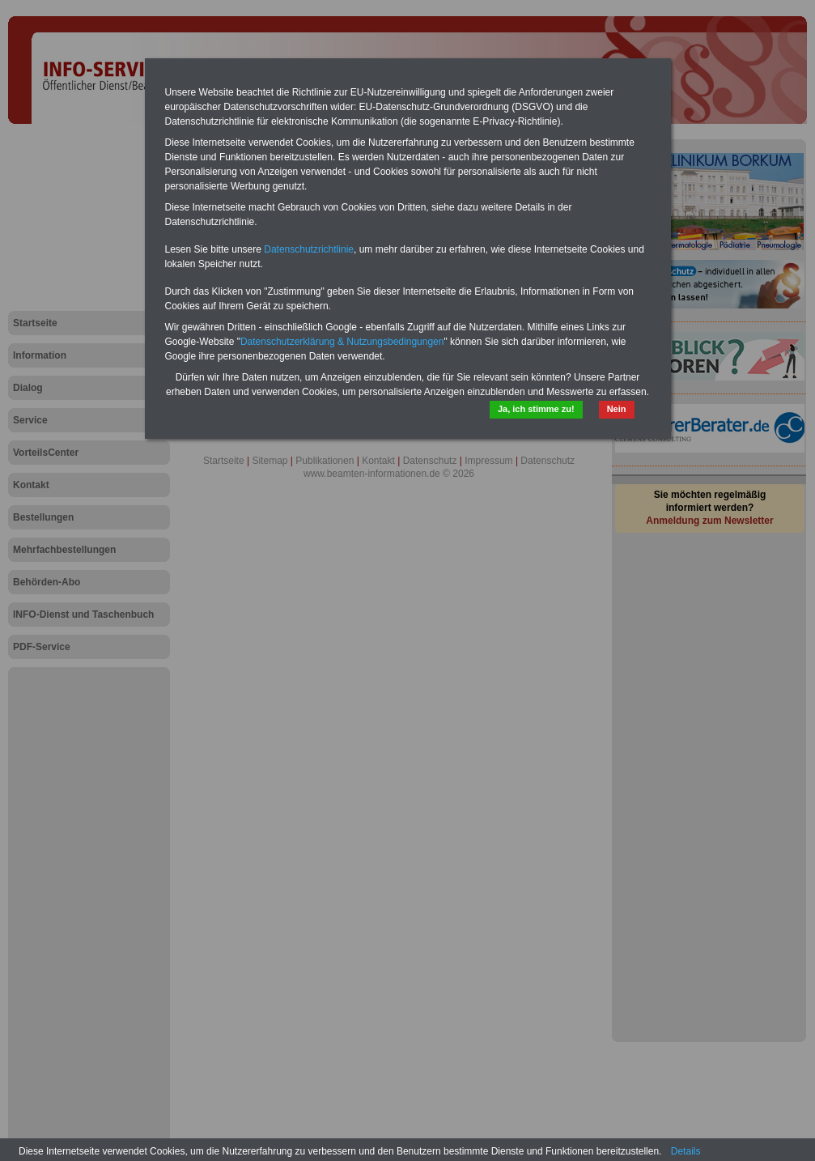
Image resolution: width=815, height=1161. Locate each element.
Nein (616, 409)
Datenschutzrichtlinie (309, 249)
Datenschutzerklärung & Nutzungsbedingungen (342, 341)
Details (686, 1151)
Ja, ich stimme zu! (536, 409)
